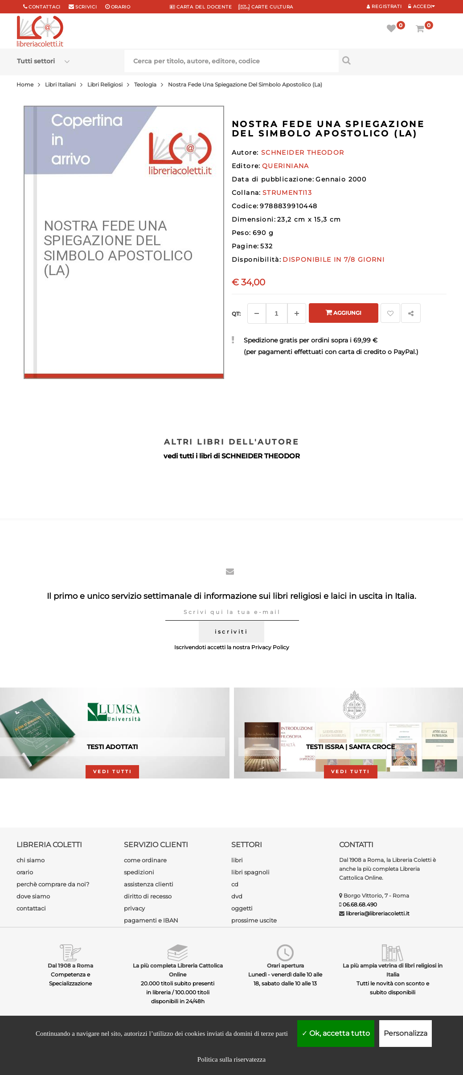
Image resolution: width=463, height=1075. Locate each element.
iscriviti (231, 631)
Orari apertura (285, 965)
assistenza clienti (148, 884)
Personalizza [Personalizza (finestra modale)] (405, 1033)
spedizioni (139, 872)
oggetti (242, 908)
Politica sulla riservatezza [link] (231, 1059)
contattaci (31, 908)
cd (234, 884)
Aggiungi (343, 312)
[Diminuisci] (257, 313)
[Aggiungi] (297, 313)
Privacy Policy (270, 647)
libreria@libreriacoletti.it (378, 913)
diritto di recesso (148, 896)
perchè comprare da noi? (52, 884)
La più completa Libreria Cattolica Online (178, 970)
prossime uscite (254, 920)
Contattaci (45, 7)
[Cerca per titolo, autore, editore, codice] (392, 60)
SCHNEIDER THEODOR (260, 456)
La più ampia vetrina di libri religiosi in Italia (393, 970)
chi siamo (30, 860)
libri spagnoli (250, 872)
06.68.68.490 (360, 904)
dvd (236, 896)
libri (237, 860)
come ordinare (145, 860)
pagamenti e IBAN (151, 920)
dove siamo (33, 896)
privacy (134, 908)
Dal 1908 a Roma (70, 965)
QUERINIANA (285, 166)
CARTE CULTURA (265, 7)
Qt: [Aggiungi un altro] (236, 313)
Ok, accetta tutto (336, 1033)
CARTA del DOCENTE (201, 7)
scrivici (86, 7)
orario (121, 7)
